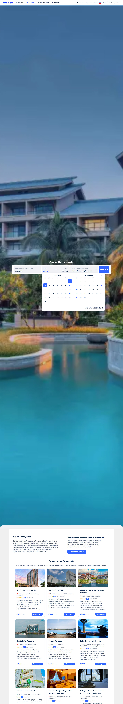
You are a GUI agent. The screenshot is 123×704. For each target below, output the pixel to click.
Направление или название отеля (24, 268)
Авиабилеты (19, 3)
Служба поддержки (91, 2)
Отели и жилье (30, 3)
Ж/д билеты (56, 3)
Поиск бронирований (113, 3)
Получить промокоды (77, 552)
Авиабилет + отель (43, 3)
